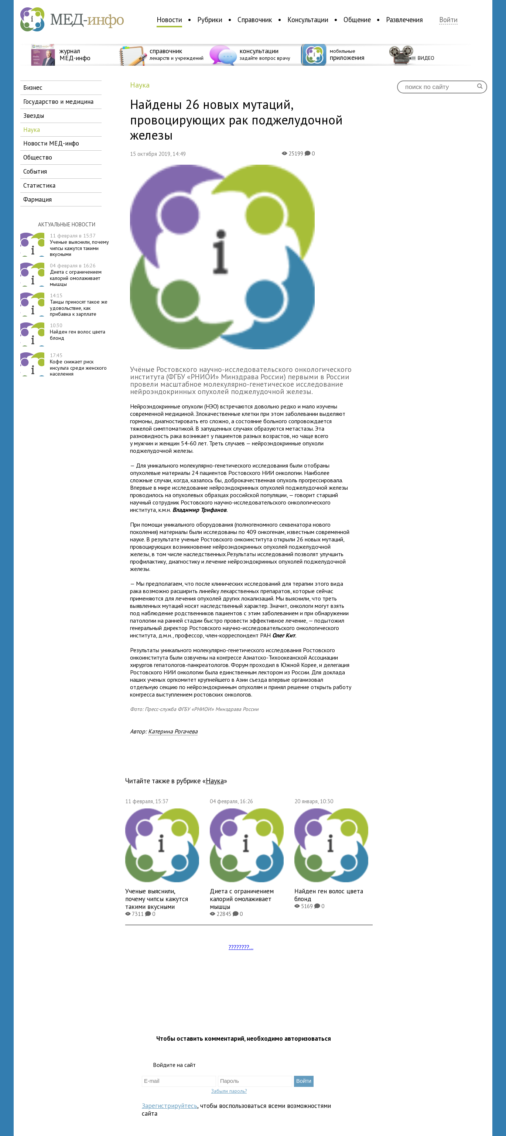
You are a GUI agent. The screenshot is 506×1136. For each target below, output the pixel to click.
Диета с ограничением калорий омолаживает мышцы (76, 274)
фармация (37, 199)
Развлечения (404, 19)
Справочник (254, 19)
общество (37, 157)
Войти (448, 20)
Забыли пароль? (229, 1091)
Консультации (307, 19)
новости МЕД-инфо (51, 143)
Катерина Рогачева (173, 731)
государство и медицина (58, 101)
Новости (169, 19)
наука (31, 129)
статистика (39, 185)
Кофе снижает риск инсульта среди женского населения (78, 364)
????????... (241, 947)
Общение (357, 19)
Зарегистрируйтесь (169, 1105)
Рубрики (209, 19)
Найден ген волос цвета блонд (77, 331)
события (35, 171)
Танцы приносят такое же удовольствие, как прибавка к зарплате (78, 304)
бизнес (32, 87)
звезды (33, 115)
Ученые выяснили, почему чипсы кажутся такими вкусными (79, 244)
